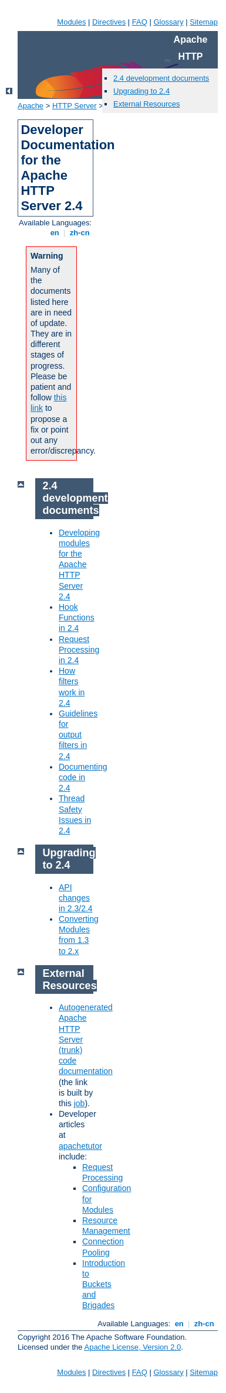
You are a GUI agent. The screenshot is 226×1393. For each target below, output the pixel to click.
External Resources (146, 104)
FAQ (139, 22)
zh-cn (80, 232)
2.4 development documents (161, 78)
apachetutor (80, 1146)
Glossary (168, 22)
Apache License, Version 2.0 (132, 1347)
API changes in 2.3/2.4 (76, 898)
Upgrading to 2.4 (141, 91)
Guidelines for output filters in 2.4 (78, 735)
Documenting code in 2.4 (83, 777)
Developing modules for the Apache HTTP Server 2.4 (79, 564)
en (54, 232)
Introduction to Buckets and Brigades (103, 1284)
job (79, 1103)
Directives (109, 22)
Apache (30, 105)
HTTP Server (74, 105)
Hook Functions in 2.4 (77, 617)
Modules (71, 22)
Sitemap (204, 22)
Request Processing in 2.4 (79, 649)
